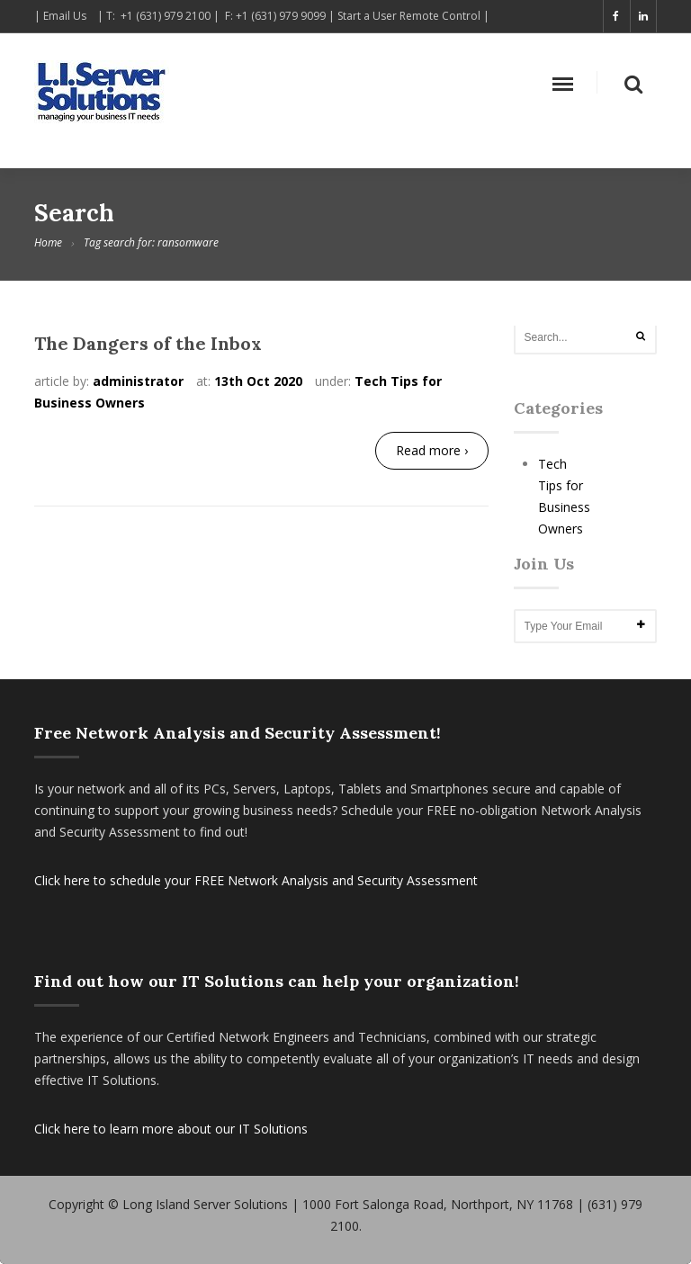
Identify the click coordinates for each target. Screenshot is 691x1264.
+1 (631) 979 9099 (282, 15)
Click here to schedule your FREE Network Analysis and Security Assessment (256, 880)
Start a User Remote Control (408, 15)
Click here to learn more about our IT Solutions (171, 1128)
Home (48, 242)
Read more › (432, 450)
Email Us (68, 15)
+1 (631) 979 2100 (166, 15)
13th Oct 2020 (258, 381)
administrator (138, 381)
